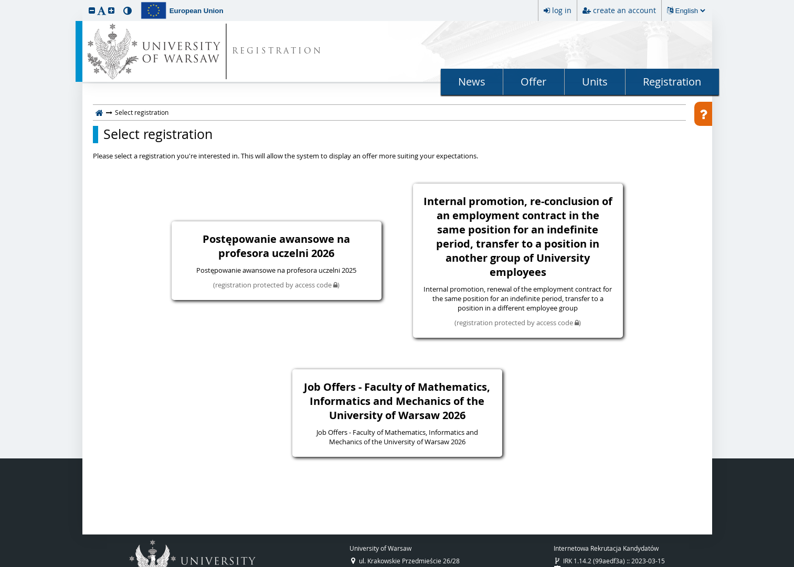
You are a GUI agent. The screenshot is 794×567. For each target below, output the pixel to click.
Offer (533, 81)
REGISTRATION (277, 52)
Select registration (158, 134)
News (471, 81)
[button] (92, 10)
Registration (672, 81)
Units (595, 81)
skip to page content (2, 2)
